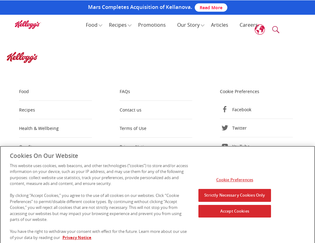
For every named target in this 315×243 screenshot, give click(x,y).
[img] (27, 24)
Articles (219, 25)
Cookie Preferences (239, 91)
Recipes (118, 25)
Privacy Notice (134, 147)
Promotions (152, 25)
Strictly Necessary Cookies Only (234, 197)
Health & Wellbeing (39, 128)
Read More (211, 7)
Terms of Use (133, 128)
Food (92, 25)
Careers (249, 25)
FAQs (125, 91)
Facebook (241, 109)
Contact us (131, 110)
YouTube (241, 146)
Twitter (239, 128)
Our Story (188, 25)
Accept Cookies (234, 212)
